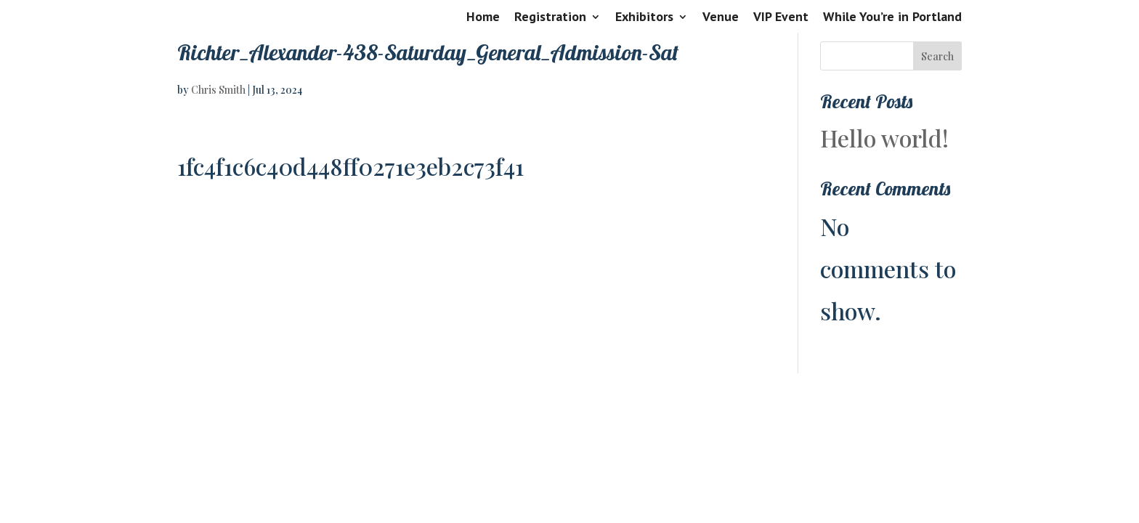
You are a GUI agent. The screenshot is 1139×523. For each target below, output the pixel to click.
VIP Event (780, 17)
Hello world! (884, 137)
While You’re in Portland (892, 17)
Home (483, 17)
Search (937, 56)
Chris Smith (218, 90)
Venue (720, 17)
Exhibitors (644, 17)
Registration (550, 17)
